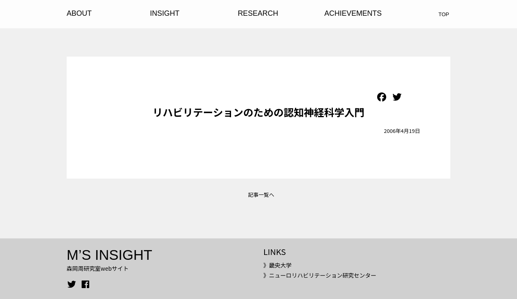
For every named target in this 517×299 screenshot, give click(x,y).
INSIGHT (164, 13)
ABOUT (79, 13)
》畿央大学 (277, 265)
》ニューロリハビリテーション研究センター (319, 275)
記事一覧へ (261, 194)
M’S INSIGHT (109, 255)
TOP (444, 14)
